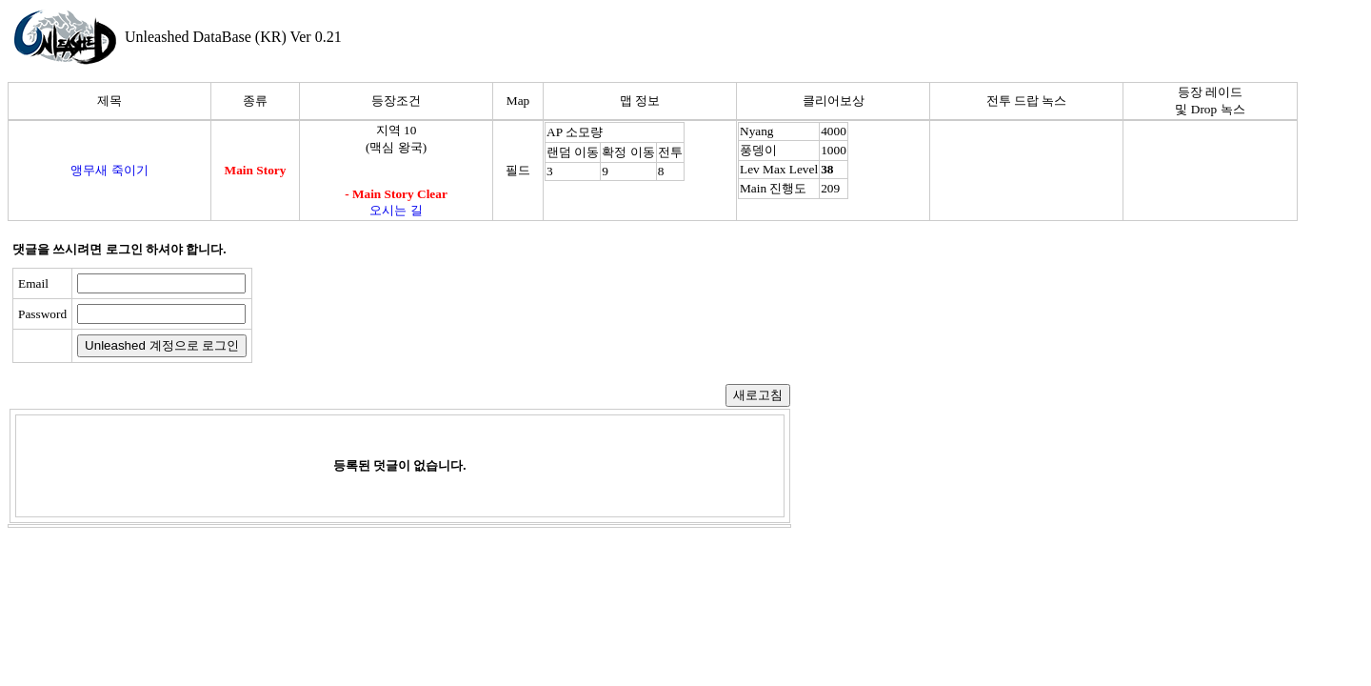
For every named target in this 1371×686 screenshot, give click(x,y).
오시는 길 (395, 210)
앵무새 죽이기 (109, 170)
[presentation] (406, 315)
